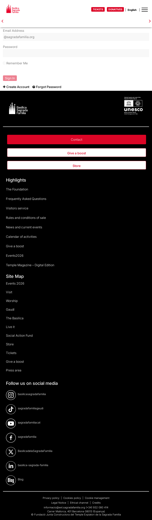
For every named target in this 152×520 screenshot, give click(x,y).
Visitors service (17, 208)
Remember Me (15, 63)
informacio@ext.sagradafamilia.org (64, 507)
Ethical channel (79, 502)
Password (10, 47)
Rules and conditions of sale (26, 218)
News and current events (24, 227)
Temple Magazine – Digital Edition (30, 265)
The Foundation (17, 189)
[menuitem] (16, 87)
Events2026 (15, 256)
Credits (96, 502)
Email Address (13, 31)
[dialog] (144, 512)
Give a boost (76, 153)
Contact (76, 139)
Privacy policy (51, 497)
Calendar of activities (21, 237)
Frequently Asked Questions (26, 199)
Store (77, 166)
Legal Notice (59, 502)
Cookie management (97, 497)
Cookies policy (72, 497)
